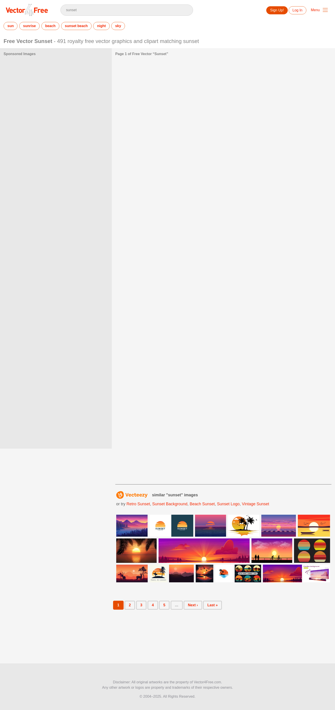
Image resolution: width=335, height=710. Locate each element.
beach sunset (202, 504)
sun (10, 26)
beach (50, 26)
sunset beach (76, 26)
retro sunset (138, 504)
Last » (212, 605)
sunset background (169, 504)
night (101, 26)
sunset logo (228, 504)
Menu (315, 10)
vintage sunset (255, 504)
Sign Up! (277, 10)
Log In (297, 10)
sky (118, 26)
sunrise (29, 26)
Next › (193, 605)
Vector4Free (27, 9)
